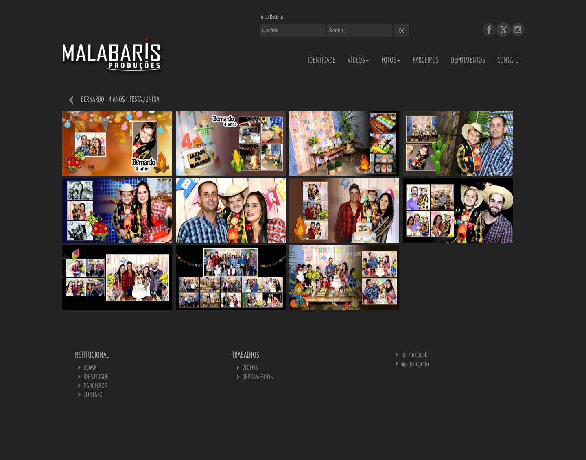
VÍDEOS (358, 60)
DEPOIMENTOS (468, 60)
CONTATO (508, 60)
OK (401, 30)
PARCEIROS (426, 60)
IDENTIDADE (321, 60)
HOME (89, 367)
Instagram (415, 363)
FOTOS (390, 60)
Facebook (414, 354)
